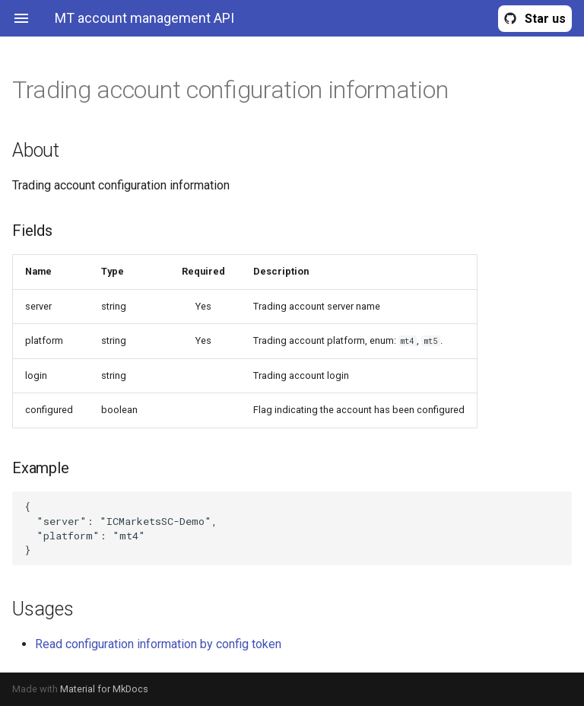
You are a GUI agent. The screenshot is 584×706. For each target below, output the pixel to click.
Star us (545, 18)
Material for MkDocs (104, 689)
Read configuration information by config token (158, 644)
